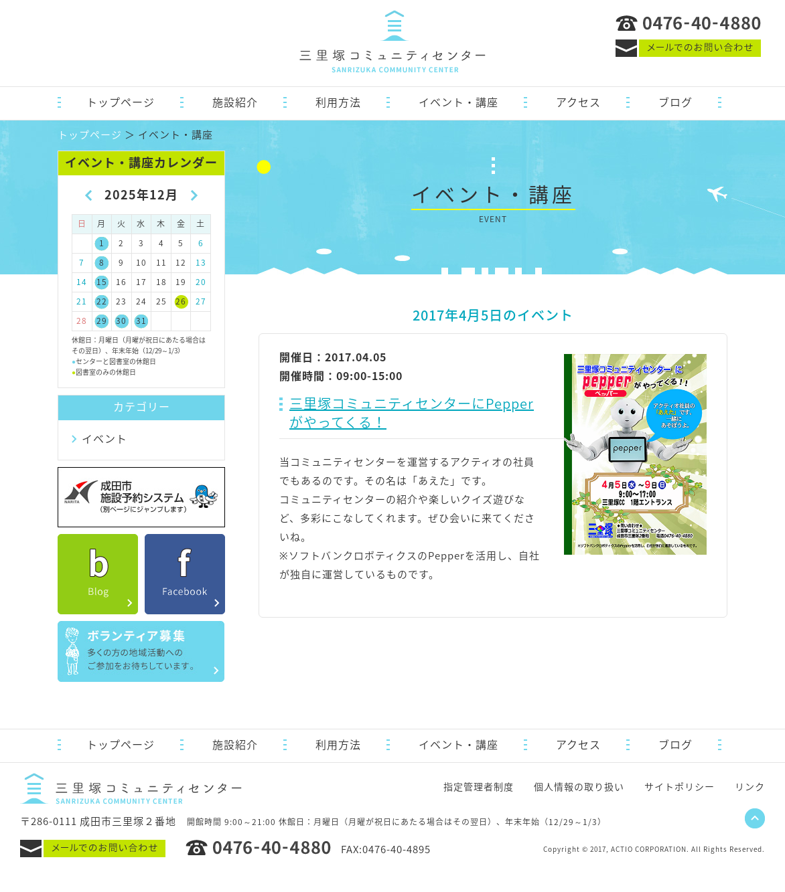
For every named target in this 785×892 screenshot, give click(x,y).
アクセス (578, 102)
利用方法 (338, 102)
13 (201, 262)
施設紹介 (235, 102)
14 (81, 282)
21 (81, 301)
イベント (104, 438)
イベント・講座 (458, 102)
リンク (750, 786)
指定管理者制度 (478, 786)
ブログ (675, 102)
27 (201, 301)
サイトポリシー (679, 786)
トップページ (120, 102)
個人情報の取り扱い (579, 786)
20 (201, 282)
